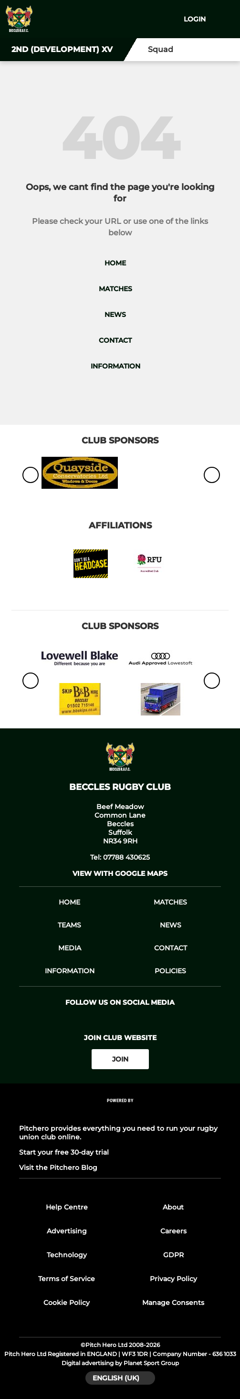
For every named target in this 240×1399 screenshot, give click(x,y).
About (173, 1207)
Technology (67, 1255)
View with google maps (120, 873)
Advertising (67, 1231)
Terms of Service (66, 1278)
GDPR (173, 1255)
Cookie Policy (66, 1302)
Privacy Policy (173, 1278)
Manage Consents (173, 1302)
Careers (173, 1231)
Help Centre (67, 1207)
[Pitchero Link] (120, 1113)
